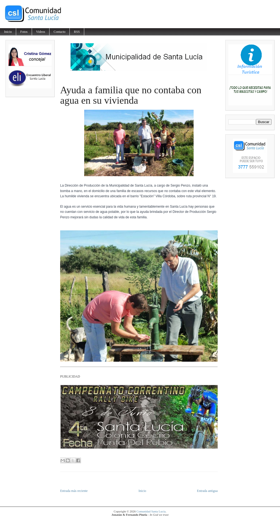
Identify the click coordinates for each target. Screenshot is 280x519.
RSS (77, 32)
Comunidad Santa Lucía (150, 511)
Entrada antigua (207, 491)
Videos (40, 32)
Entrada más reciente (74, 491)
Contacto (59, 32)
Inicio (8, 32)
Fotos (24, 32)
